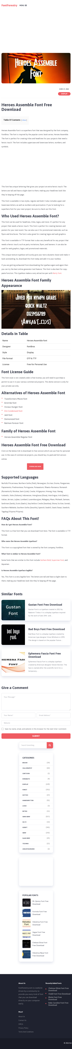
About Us (21, 1016)
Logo (24, 806)
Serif (24, 833)
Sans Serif (26, 816)
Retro (24, 811)
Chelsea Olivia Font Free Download (39, 944)
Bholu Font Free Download (55, 998)
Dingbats (26, 779)
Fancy (24, 790)
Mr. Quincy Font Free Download (40, 902)
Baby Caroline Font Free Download (58, 1004)
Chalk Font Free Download (59, 994)
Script (24, 827)
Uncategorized (28, 849)
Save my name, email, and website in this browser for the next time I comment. (36, 729)
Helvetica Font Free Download (40, 923)
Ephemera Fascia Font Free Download (44, 655)
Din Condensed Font (13, 411)
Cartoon (26, 773)
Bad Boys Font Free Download (46, 629)
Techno (25, 843)
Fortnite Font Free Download (39, 913)
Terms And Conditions (26, 1032)
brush (24, 763)
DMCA (20, 1024)
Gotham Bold (45, 560)
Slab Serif (26, 838)
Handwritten (27, 800)
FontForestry (9, 5)
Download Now (35, 466)
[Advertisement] (36, 26)
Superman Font (58, 560)
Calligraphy (27, 768)
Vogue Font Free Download (38, 933)
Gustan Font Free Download (45, 604)
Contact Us (22, 1020)
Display (64, 94)
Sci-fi (24, 822)
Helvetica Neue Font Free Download (40, 954)
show (24, 120)
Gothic (25, 795)
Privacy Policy (23, 1028)
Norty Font (57, 273)
